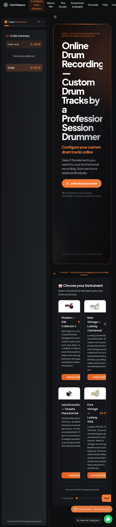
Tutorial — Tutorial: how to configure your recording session (80, 273)
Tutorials (93, 4)
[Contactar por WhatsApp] (108, 519)
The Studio (63, 4)
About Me (51, 4)
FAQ (105, 4)
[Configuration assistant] (91, 509)
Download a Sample (77, 4)
